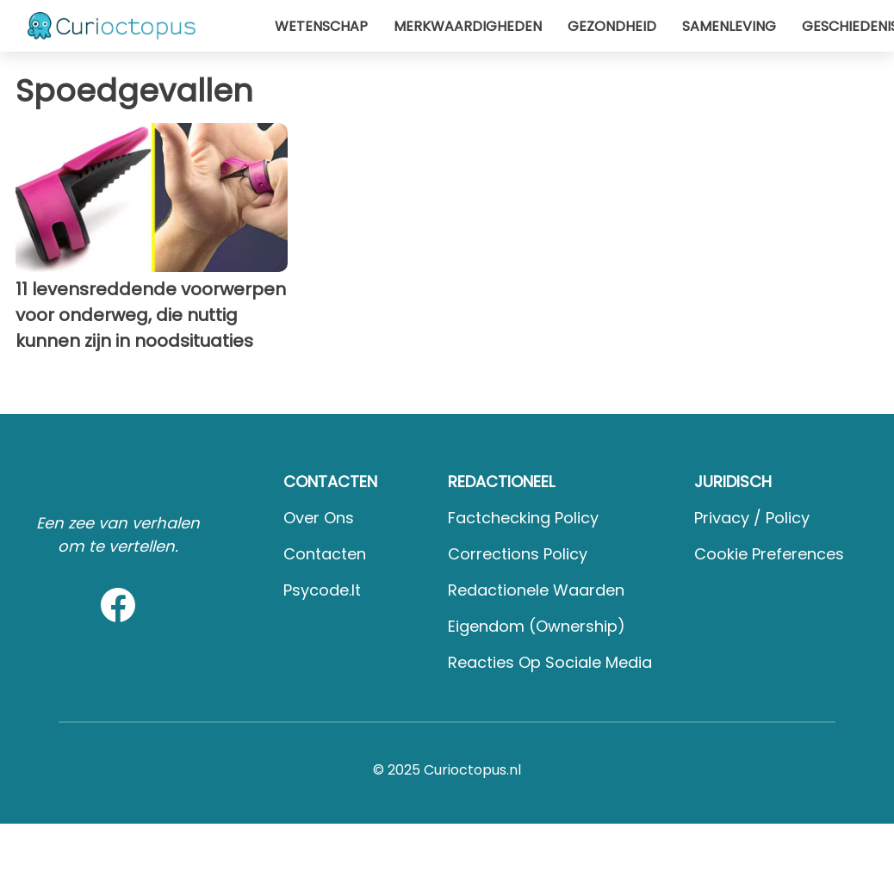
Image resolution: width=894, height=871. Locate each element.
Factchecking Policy (523, 517)
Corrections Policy (517, 554)
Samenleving (729, 26)
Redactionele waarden (536, 590)
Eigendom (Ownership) (536, 626)
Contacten (324, 554)
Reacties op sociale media (550, 662)
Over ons (318, 517)
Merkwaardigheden (468, 26)
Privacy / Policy (752, 517)
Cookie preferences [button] (769, 554)
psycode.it (322, 590)
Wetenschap (321, 26)
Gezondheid (612, 26)
